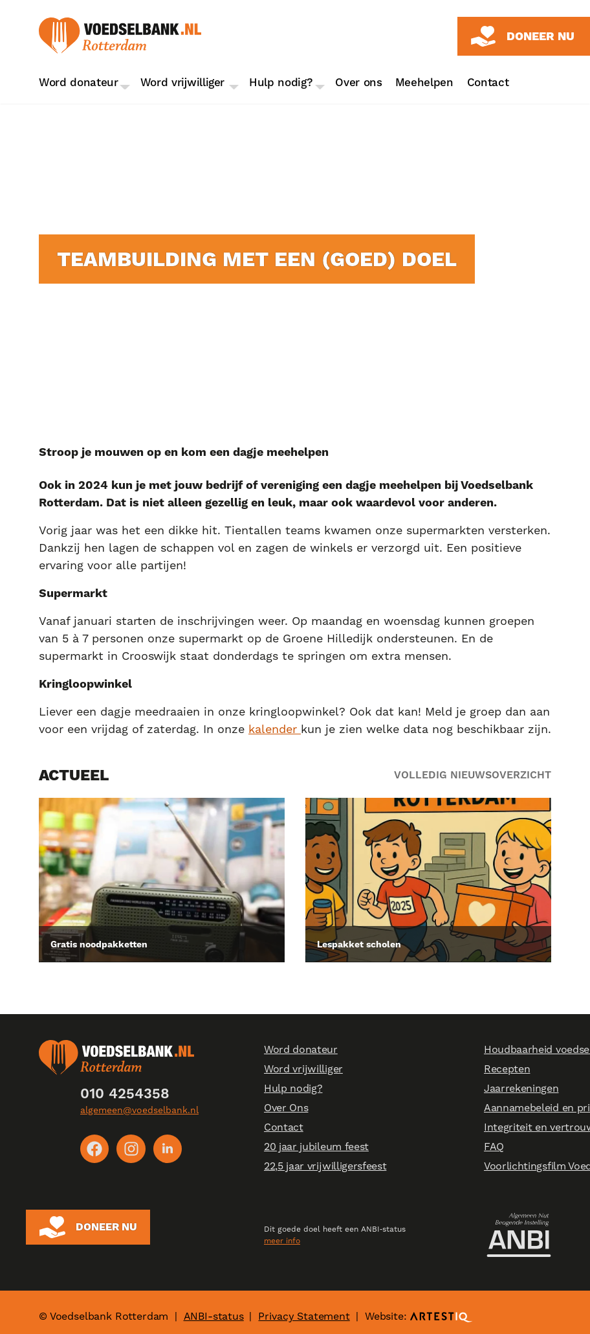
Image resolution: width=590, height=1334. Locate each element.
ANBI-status (214, 1308)
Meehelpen (424, 82)
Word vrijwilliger (182, 82)
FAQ (494, 1147)
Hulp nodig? (280, 82)
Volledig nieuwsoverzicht (472, 775)
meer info (282, 1234)
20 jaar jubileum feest (316, 1147)
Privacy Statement (303, 1308)
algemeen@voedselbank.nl (139, 1110)
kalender (274, 729)
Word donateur (78, 82)
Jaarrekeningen (521, 1089)
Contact (488, 82)
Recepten (507, 1069)
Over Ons (286, 1108)
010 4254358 (124, 1094)
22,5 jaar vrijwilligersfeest (325, 1166)
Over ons (358, 82)
